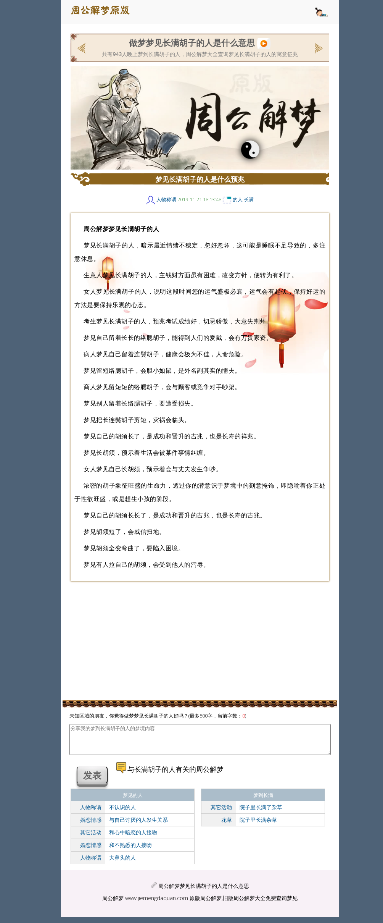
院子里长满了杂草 (261, 812)
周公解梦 (113, 903)
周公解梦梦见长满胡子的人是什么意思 (203, 891)
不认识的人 (122, 812)
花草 (226, 825)
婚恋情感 (90, 825)
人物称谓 (166, 199)
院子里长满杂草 (258, 825)
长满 (249, 199)
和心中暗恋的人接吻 (133, 838)
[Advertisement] (57, 147)
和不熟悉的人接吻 (130, 850)
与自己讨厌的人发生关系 (138, 825)
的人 (238, 199)
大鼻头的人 (122, 863)
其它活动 (90, 838)
